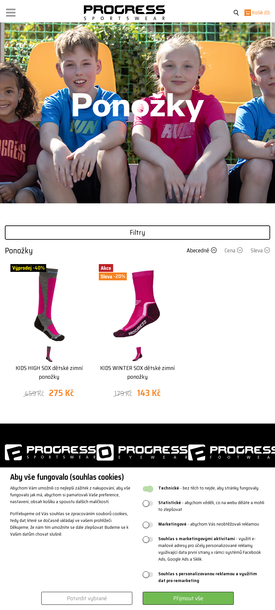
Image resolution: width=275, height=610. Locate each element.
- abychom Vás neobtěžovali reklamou (208, 524)
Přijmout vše (188, 598)
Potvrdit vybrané (87, 598)
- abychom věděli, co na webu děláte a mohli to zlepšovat (211, 506)
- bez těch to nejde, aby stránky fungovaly (208, 488)
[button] (10, 11)
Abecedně (202, 250)
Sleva (260, 250)
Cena (234, 250)
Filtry (137, 232)
